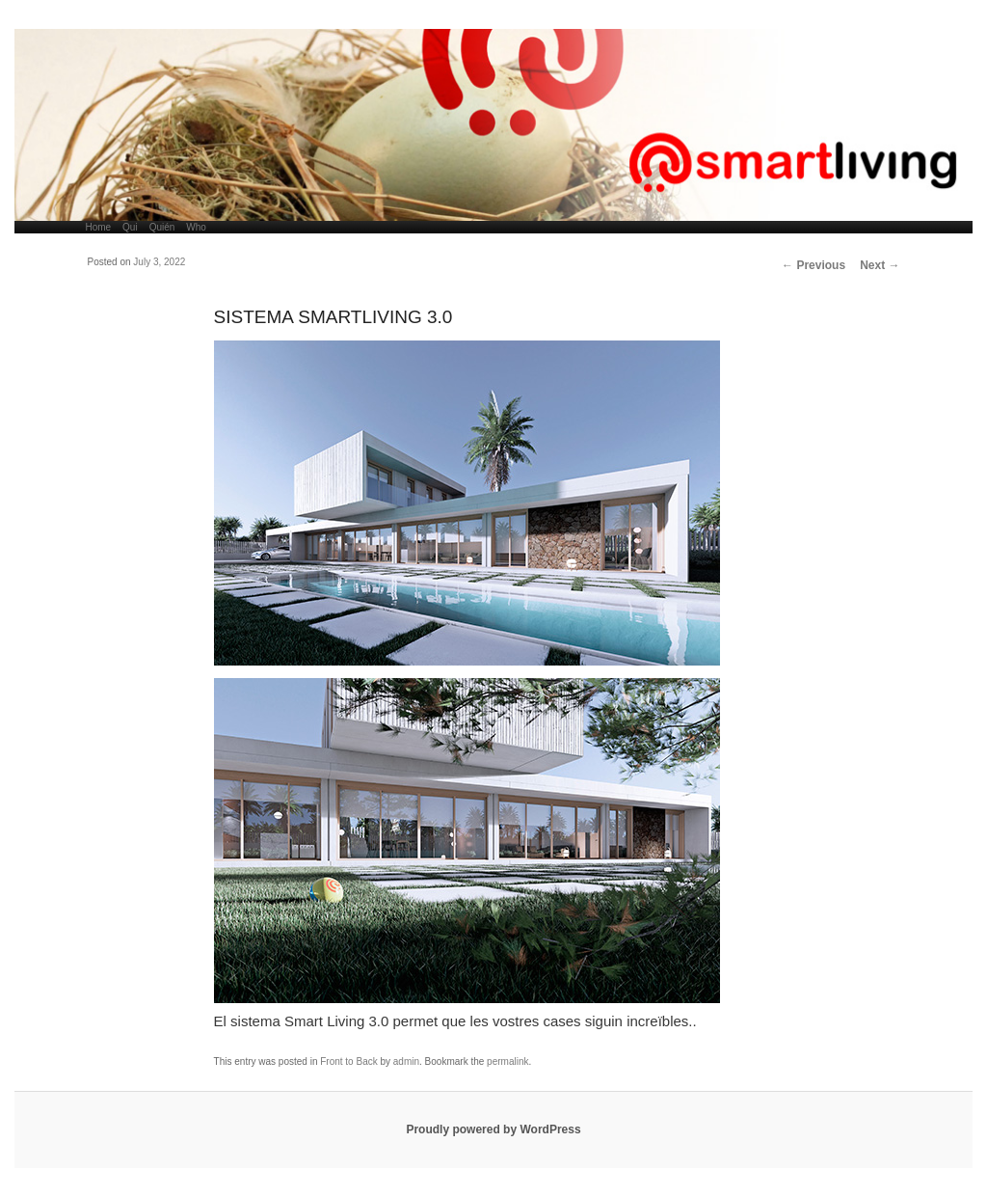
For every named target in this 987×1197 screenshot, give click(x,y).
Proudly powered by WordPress (493, 1129)
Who (196, 227)
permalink (507, 1061)
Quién (162, 227)
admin (406, 1061)
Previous (813, 265)
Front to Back (348, 1061)
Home (98, 227)
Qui (130, 227)
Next (879, 265)
